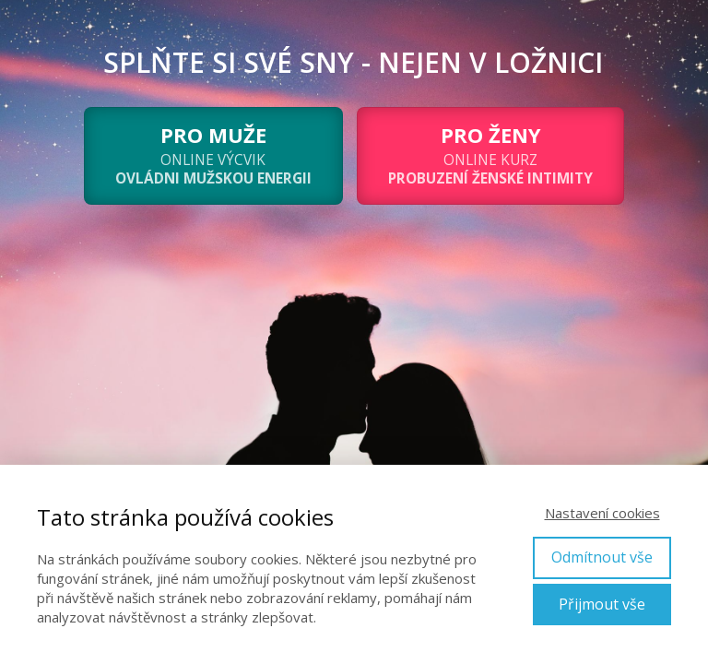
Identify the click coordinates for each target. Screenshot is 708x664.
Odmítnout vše (602, 557)
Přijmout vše (602, 604)
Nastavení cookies (602, 513)
